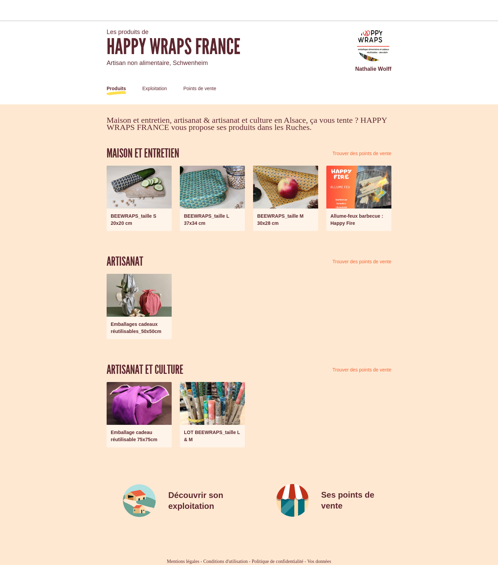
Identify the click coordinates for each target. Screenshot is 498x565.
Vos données (319, 561)
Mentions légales (183, 561)
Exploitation (154, 88)
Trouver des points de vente (361, 153)
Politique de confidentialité (278, 561)
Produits (116, 88)
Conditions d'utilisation (225, 561)
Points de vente (199, 88)
